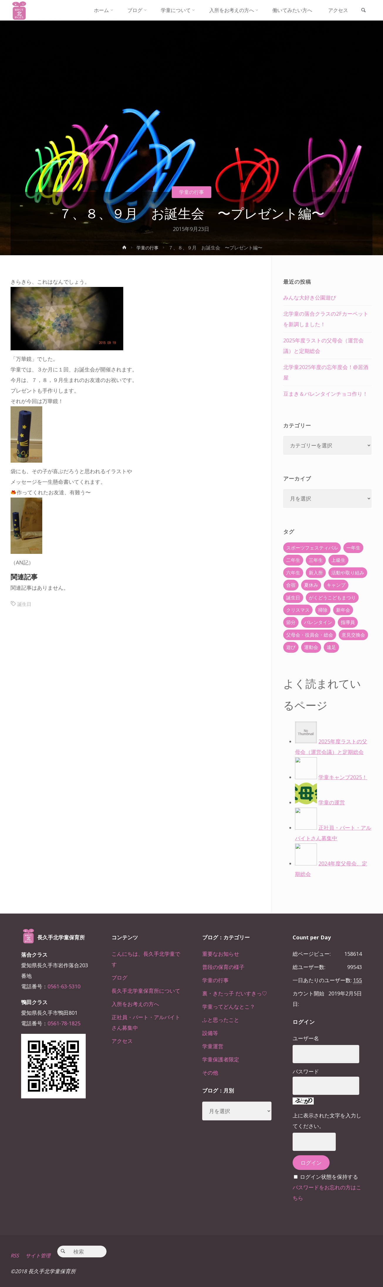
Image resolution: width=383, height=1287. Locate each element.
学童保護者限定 (220, 1059)
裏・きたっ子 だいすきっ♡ (234, 993)
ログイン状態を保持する (329, 1176)
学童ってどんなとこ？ (228, 1006)
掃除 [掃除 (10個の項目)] (323, 610)
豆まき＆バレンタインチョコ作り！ (325, 393)
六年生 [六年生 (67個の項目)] (293, 572)
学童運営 (212, 1046)
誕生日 (25, 603)
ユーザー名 (306, 1038)
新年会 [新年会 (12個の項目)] (343, 610)
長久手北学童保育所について (146, 990)
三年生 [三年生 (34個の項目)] (316, 560)
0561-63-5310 (64, 986)
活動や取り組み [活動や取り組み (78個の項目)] (347, 572)
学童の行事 (191, 191)
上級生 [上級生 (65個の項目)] (338, 560)
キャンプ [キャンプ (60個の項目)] (336, 585)
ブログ (119, 977)
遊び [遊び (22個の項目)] (291, 647)
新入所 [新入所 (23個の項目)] (316, 572)
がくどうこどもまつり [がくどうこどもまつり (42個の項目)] (332, 597)
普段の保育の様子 (223, 966)
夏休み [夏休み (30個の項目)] (311, 585)
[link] (362, 10)
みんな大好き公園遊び (309, 297)
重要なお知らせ (220, 953)
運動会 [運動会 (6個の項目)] (311, 647)
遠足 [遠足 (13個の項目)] (331, 647)
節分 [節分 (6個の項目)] (291, 622)
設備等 (210, 1032)
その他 (210, 1072)
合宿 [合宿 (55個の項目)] (291, 585)
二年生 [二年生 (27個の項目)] (293, 560)
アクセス (122, 1040)
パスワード (306, 1071)
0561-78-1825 (64, 1023)
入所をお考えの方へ (135, 1003)
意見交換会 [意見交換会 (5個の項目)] (353, 635)
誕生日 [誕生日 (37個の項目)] (293, 597)
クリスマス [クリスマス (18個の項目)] (298, 610)
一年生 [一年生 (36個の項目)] (353, 547)
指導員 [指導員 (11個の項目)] (348, 622)
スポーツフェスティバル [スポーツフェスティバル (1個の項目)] (312, 547)
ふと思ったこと (220, 1019)
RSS (15, 1255)
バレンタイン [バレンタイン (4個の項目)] (318, 622)
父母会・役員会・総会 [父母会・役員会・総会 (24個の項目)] (309, 635)
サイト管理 (40, 1255)
